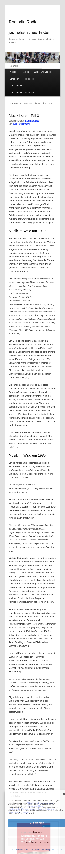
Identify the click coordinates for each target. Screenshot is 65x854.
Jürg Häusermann (21, 124)
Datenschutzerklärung (39, 849)
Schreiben (14, 79)
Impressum (56, 849)
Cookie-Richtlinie (20, 849)
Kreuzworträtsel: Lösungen (22, 93)
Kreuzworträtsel (17, 86)
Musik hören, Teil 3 (24, 116)
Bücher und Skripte (42, 72)
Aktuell (13, 72)
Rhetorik (25, 72)
